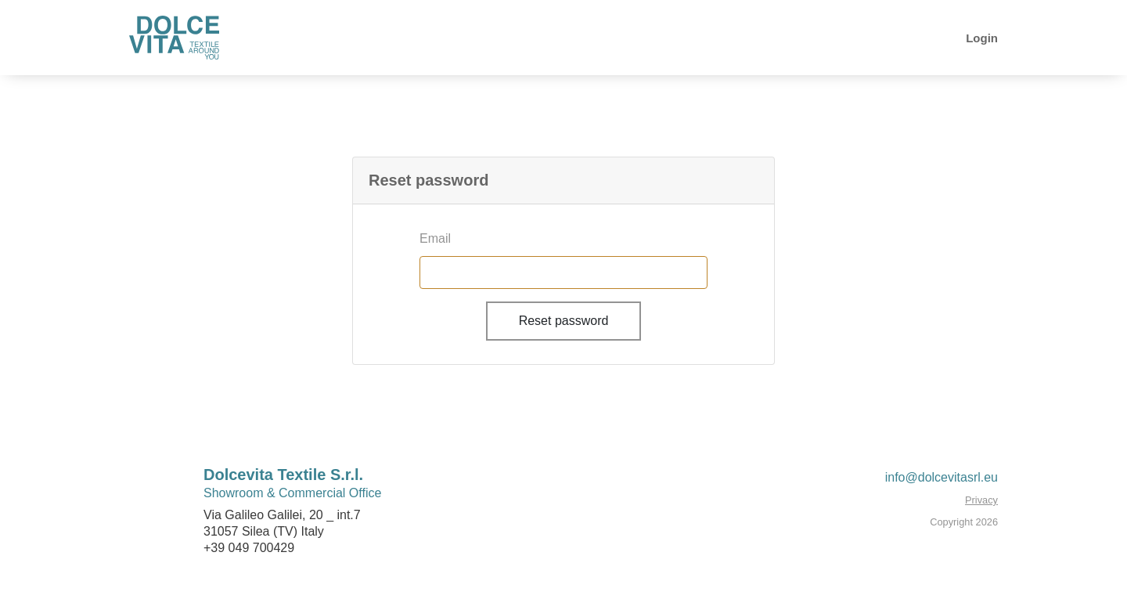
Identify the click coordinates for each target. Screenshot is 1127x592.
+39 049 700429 (248, 547)
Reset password (564, 320)
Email (435, 238)
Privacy (981, 500)
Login (982, 38)
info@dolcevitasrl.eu (941, 477)
